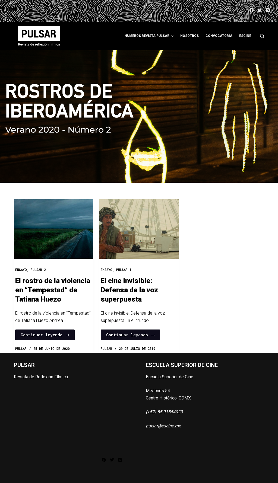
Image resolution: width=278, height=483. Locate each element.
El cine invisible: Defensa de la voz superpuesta (129, 290)
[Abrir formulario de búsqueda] (262, 36)
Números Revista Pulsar (150, 36)
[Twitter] (260, 10)
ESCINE (245, 36)
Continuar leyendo (45, 334)
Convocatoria (219, 36)
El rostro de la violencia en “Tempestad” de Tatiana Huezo (52, 290)
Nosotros (189, 36)
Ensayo (21, 269)
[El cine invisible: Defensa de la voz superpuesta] (139, 229)
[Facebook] (251, 10)
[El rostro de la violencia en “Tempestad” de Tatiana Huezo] (53, 229)
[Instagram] (268, 10)
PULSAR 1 (123, 269)
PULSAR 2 (38, 269)
